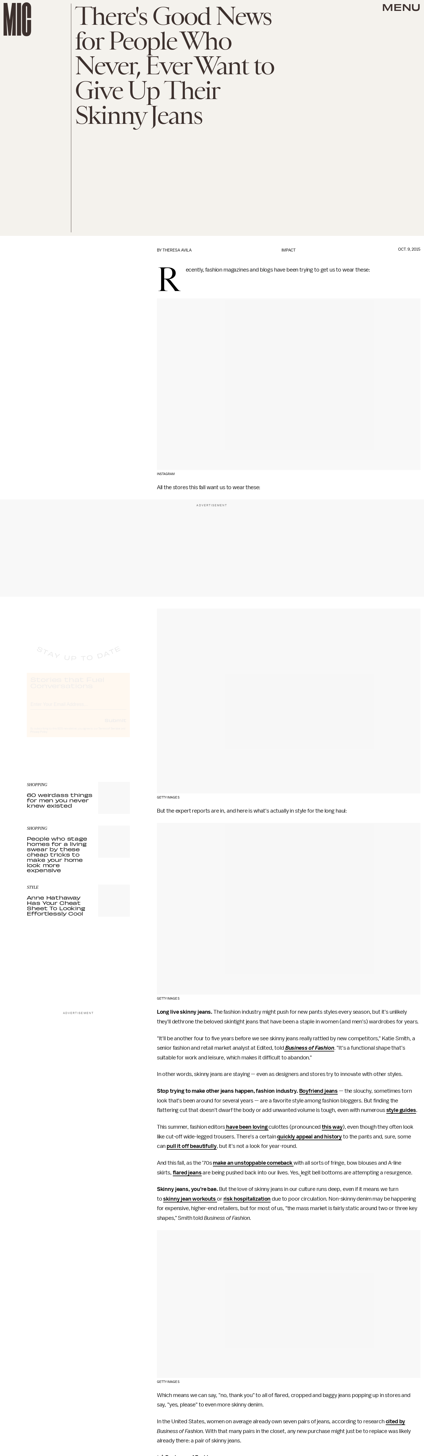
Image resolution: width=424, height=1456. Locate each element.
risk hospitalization (247, 1199)
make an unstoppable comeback (253, 1163)
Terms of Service (109, 733)
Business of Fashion (309, 1048)
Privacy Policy (38, 737)
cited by (395, 1421)
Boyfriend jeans (318, 1091)
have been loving (247, 1127)
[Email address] (78, 708)
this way (332, 1127)
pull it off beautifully (191, 1146)
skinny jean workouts (190, 1199)
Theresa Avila (177, 250)
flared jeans (187, 1173)
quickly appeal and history (309, 1137)
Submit (115, 725)
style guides (401, 1110)
